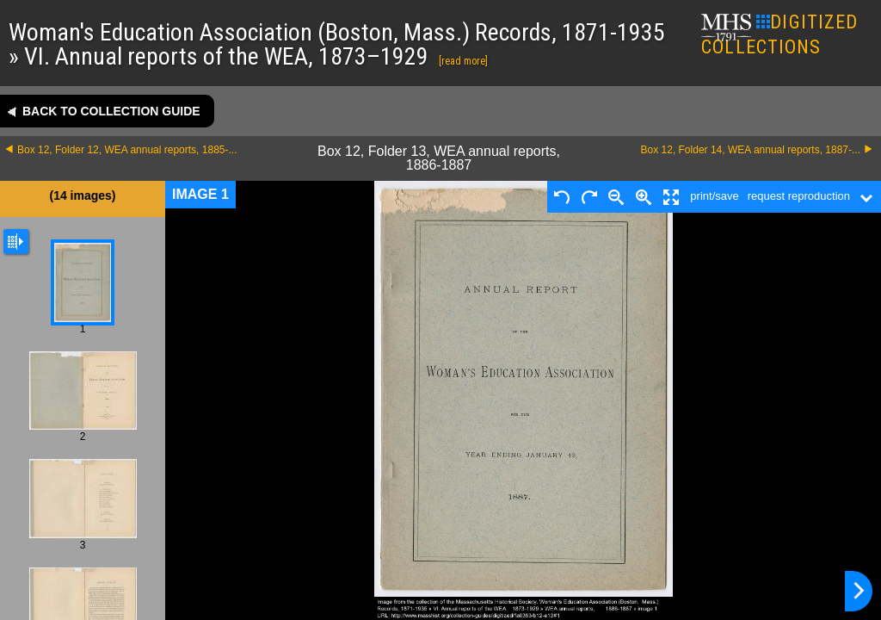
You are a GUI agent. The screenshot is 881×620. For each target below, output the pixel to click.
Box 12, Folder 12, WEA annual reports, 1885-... (127, 150)
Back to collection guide (111, 111)
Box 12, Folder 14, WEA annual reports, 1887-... (750, 150)
